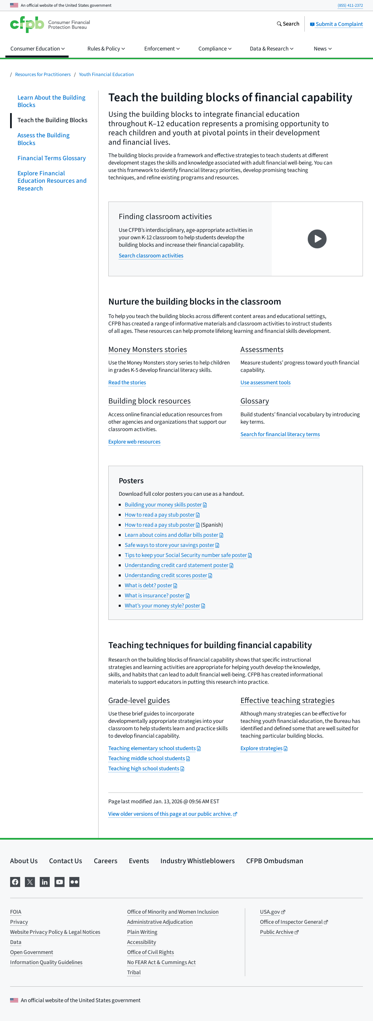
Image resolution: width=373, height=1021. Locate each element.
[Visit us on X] (30, 881)
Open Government (31, 952)
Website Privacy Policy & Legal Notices (55, 932)
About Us (24, 861)
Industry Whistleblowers (197, 861)
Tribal (134, 973)
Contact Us (65, 861)
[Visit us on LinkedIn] (45, 881)
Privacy (19, 922)
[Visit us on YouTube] (59, 881)
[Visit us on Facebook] (15, 881)
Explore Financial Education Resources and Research (52, 181)
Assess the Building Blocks (43, 139)
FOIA (15, 912)
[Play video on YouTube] (317, 239)
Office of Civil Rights (150, 952)
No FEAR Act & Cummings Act (161, 962)
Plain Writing (142, 932)
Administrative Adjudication (160, 922)
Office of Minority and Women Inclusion (173, 912)
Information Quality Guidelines (46, 962)
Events (139, 861)
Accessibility (141, 942)
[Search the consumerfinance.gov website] (287, 24)
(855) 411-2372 (350, 5)
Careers (105, 861)
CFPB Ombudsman (274, 861)
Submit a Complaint (336, 24)
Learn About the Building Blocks (51, 101)
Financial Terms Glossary (51, 158)
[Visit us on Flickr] (74, 881)
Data (16, 942)
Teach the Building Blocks (52, 120)
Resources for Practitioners (43, 74)
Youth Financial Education (106, 74)
